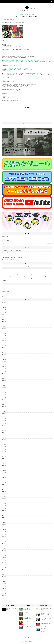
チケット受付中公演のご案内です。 (27, 17)
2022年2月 (4, 423)
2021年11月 (4, 430)
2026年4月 (4, 305)
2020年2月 (4, 479)
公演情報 (3, 293)
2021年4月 (4, 446)
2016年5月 (4, 586)
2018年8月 (4, 522)
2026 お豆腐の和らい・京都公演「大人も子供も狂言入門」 (12, 257)
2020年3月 (4, 477)
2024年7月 (4, 354)
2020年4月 (4, 475)
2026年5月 (4, 302)
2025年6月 (4, 328)
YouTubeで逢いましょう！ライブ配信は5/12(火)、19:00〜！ (12, 250)
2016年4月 (4, 588)
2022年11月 (4, 401)
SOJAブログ (4, 286)
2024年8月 (4, 352)
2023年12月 (4, 371)
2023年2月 (4, 394)
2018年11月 (4, 515)
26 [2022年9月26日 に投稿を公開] (10, 278)
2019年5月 (4, 501)
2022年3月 (4, 420)
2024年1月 (4, 368)
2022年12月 (4, 399)
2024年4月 (4, 361)
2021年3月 (4, 449)
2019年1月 (4, 510)
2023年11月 (4, 373)
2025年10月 (4, 319)
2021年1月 (4, 453)
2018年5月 (4, 529)
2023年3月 (4, 392)
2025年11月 (4, 316)
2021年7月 (4, 439)
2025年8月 (4, 323)
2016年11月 (4, 571)
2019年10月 (4, 489)
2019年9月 (4, 491)
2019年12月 (4, 484)
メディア (3, 289)
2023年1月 (4, 397)
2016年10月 (4, 574)
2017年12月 (4, 541)
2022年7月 (4, 411)
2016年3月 (4, 590)
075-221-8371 (12, 81)
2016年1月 (4, 595)
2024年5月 (4, 359)
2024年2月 (4, 366)
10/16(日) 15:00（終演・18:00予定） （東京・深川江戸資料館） (22, 60)
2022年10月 (4, 404)
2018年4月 (4, 531)
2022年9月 (4, 406)
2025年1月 (4, 340)
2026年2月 (4, 309)
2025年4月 (4, 333)
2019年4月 (4, 503)
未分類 (3, 296)
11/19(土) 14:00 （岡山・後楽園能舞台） (16, 68)
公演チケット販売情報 (24, 14)
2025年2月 (4, 338)
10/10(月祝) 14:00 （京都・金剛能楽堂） (13, 54)
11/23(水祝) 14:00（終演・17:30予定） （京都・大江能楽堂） (23, 73)
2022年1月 (4, 425)
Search (49, 243)
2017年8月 (4, 550)
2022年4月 (4, 418)
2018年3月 (4, 534)
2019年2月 (4, 508)
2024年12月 (4, 342)
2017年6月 (4, 555)
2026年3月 (4, 307)
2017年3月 (4, 562)
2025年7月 (4, 326)
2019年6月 (4, 498)
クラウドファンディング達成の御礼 (8, 259)
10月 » (5, 280)
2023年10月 (4, 375)
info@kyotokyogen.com (9, 237)
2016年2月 (4, 593)
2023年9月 (4, 378)
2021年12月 (4, 427)
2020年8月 (4, 465)
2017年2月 (4, 564)
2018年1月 (4, 538)
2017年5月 (4, 557)
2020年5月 (4, 472)
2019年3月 (4, 505)
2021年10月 (4, 432)
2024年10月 (4, 347)
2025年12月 (4, 314)
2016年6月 (4, 583)
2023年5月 (4, 387)
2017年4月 (4, 560)
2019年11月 (4, 486)
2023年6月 (4, 385)
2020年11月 (4, 458)
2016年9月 (4, 576)
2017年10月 (4, 545)
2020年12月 (4, 456)
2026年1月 (4, 312)
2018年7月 (4, 524)
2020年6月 (4, 470)
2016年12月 (4, 569)
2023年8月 (4, 380)
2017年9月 (4, 548)
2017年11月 (4, 543)
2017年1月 (4, 567)
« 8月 (3, 280)
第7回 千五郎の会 (5, 252)
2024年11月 (4, 345)
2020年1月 (4, 482)
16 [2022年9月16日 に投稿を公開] (38, 274)
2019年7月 (4, 496)
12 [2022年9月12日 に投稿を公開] (10, 274)
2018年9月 (4, 519)
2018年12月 (4, 512)
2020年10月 (4, 460)
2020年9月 (4, 463)
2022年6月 (4, 413)
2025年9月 (4, 321)
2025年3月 (4, 335)
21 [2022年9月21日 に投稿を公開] (24, 276)
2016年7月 (4, 581)
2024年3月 (4, 364)
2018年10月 (4, 517)
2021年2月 (4, 451)
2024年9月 (4, 349)
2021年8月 (4, 437)
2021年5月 (4, 444)
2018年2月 (4, 536)
